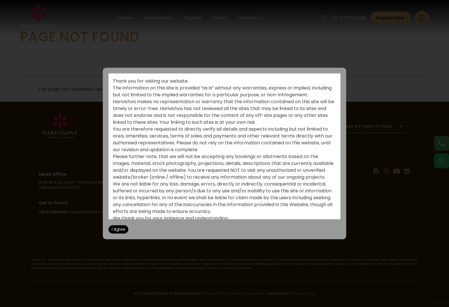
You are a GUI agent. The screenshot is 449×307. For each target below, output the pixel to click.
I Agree (118, 229)
